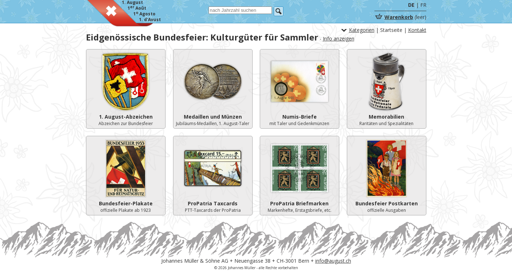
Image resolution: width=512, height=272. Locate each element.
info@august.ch (333, 260)
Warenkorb (398, 17)
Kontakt (417, 30)
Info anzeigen (338, 38)
